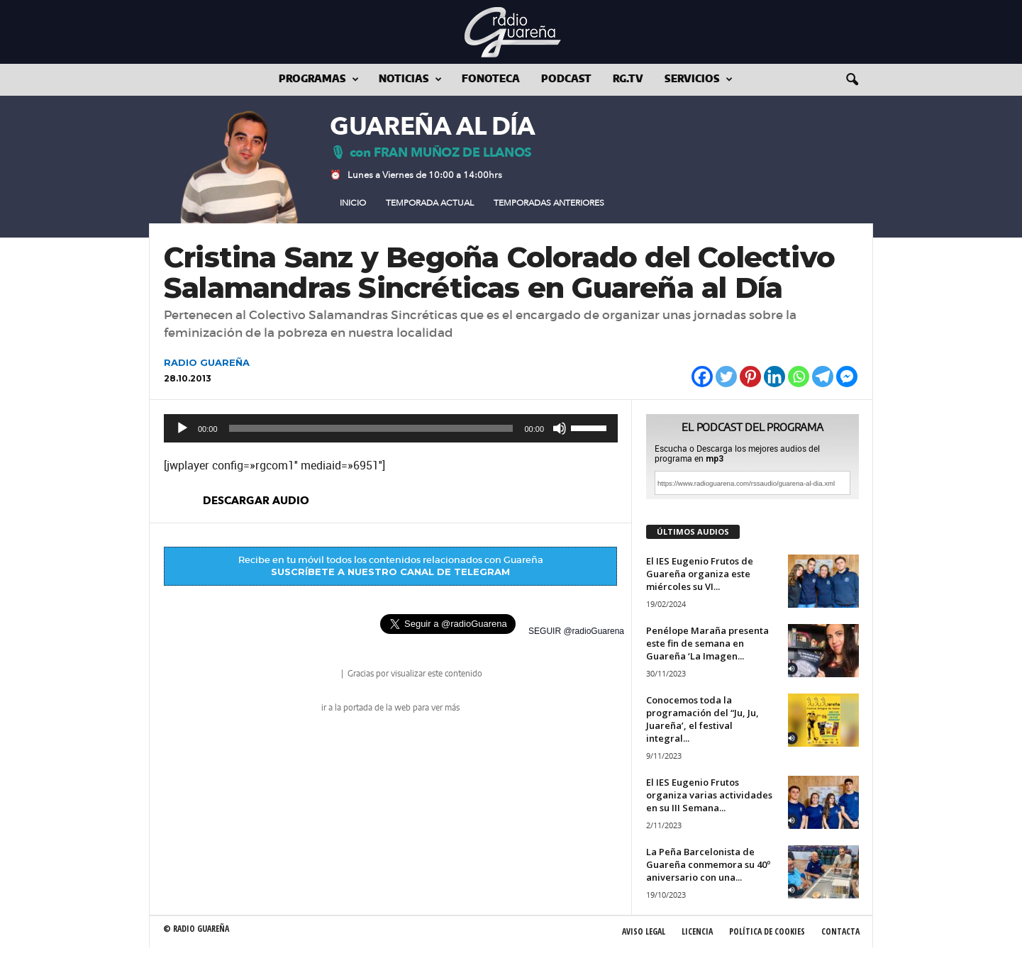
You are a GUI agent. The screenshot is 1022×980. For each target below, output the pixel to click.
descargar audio (256, 501)
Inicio (353, 202)
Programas (319, 80)
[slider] (371, 428)
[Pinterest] (750, 376)
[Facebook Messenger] (846, 376)
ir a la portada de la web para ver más (390, 707)
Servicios (699, 80)
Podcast (566, 79)
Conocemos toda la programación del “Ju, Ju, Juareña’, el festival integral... (702, 719)
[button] (851, 80)
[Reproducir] (182, 428)
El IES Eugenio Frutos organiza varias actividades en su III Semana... (709, 795)
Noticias (410, 80)
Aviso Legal (643, 931)
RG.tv (628, 79)
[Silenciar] (559, 428)
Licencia (697, 931)
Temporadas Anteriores (549, 202)
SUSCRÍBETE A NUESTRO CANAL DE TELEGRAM (390, 571)
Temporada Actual (430, 202)
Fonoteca (491, 79)
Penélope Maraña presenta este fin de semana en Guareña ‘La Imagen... (707, 643)
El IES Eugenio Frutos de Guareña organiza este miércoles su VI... (699, 574)
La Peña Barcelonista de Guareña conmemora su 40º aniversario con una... (708, 864)
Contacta (840, 931)
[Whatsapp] (798, 376)
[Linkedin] (774, 376)
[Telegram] (822, 376)
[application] (391, 428)
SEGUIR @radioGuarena (576, 631)
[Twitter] (726, 376)
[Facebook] (702, 376)
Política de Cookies (767, 931)
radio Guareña (319, 675)
